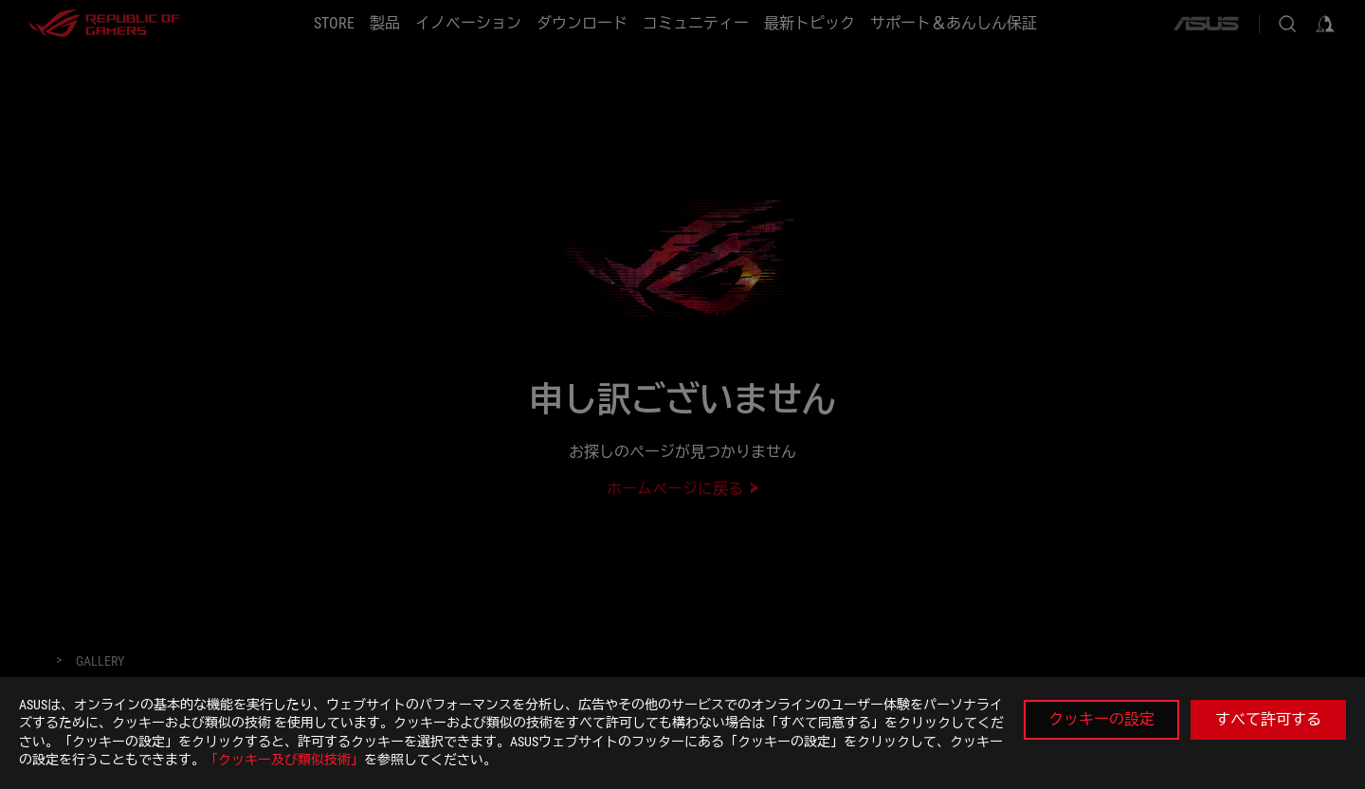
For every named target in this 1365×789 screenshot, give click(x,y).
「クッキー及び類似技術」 (284, 759)
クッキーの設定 (1101, 719)
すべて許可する (1268, 719)
